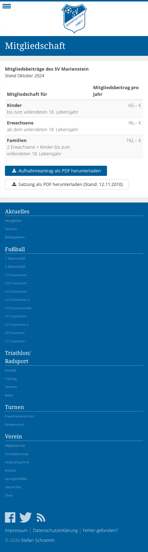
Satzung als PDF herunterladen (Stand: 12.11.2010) (67, 184)
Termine (11, 229)
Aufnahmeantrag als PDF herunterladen (56, 171)
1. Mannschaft (15, 258)
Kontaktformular (17, 454)
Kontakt (10, 370)
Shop (9, 495)
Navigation (6, 7)
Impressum (16, 530)
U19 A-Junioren (16, 275)
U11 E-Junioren (15, 316)
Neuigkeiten (13, 220)
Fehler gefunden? (100, 530)
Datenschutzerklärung (55, 530)
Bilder (9, 395)
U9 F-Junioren (15, 332)
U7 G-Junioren (15, 341)
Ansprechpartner (17, 462)
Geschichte (13, 487)
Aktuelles (17, 211)
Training (11, 378)
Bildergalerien (15, 237)
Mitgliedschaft (15, 445)
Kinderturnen (14, 424)
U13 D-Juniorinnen (18, 308)
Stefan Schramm (38, 540)
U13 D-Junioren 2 (17, 299)
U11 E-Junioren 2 (17, 324)
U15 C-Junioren (16, 283)
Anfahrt (10, 470)
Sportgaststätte (16, 478)
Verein (13, 436)
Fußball (15, 249)
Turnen (14, 407)
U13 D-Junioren (16, 291)
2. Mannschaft (15, 266)
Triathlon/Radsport (18, 357)
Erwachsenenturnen (19, 416)
